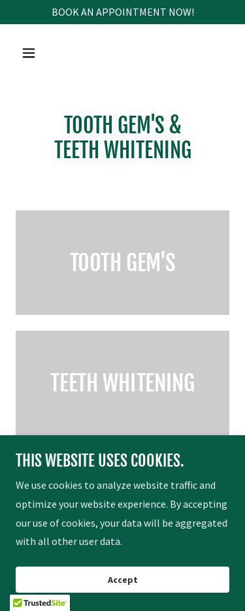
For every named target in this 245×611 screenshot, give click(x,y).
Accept (123, 580)
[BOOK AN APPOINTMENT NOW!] (122, 12)
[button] (40, 53)
